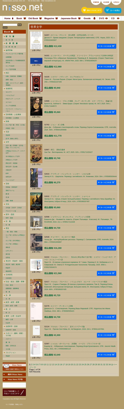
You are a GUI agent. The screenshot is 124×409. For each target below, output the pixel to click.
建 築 (7, 194)
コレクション (11, 352)
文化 (7, 204)
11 (47, 365)
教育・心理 (9, 319)
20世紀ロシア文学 (11, 160)
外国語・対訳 (10, 128)
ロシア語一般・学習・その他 (15, 125)
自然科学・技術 (12, 326)
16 (61, 365)
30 (99, 365)
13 (53, 365)
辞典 (7, 121)
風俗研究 (9, 271)
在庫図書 (9, 57)
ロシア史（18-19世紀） (13, 240)
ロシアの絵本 (10, 66)
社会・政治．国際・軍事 (15, 282)
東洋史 (8, 254)
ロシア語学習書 (11, 69)
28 (93, 365)
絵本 (7, 173)
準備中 (8, 356)
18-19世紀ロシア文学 (13, 156)
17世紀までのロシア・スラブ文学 (15, 152)
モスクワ (9, 92)
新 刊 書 (9, 40)
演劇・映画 (9, 201)
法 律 (8, 295)
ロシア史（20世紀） (12, 244)
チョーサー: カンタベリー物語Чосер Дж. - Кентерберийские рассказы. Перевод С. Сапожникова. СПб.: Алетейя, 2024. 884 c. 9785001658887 (79, 239)
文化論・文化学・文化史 (14, 207)
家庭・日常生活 (11, 346)
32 (104, 365)
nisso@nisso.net (50, 1)
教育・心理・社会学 (13, 316)
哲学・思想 (10, 214)
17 (64, 365)
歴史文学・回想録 (11, 163)
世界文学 (9, 177)
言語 (7, 132)
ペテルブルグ (10, 95)
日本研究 (9, 275)
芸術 (7, 184)
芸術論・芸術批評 (11, 187)
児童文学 (9, 170)
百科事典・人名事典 (13, 114)
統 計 (8, 309)
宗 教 (8, 221)
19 (69, 365)
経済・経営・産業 (12, 302)
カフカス (9, 102)
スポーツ (9, 339)
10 (45, 365)
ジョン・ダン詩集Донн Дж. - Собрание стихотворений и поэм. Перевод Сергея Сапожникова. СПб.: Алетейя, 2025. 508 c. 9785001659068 (80, 127)
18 (66, 365)
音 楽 (7, 197)
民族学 (8, 268)
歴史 (7, 228)
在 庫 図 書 (11, 47)
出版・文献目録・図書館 (14, 76)
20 (72, 365)
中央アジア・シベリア (13, 99)
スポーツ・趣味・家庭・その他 (15, 334)
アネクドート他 (11, 211)
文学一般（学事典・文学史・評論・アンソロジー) (15, 146)
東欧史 (8, 247)
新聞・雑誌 (9, 80)
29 (96, 365)
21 (75, 365)
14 (56, 365)
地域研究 (9, 88)
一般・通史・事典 (11, 232)
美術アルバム (10, 190)
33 (107, 365)
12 (50, 365)
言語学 (8, 135)
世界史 (8, 257)
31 (101, 365)
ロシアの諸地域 (11, 105)
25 (85, 365)
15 (58, 365)
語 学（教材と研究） (12, 138)
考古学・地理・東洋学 (13, 264)
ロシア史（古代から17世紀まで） (15, 236)
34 (109, 365)
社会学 (8, 323)
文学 (7, 142)
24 (83, 365)
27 (91, 365)
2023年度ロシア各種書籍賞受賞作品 (15, 61)
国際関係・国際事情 (12, 288)
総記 (7, 73)
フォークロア (10, 180)
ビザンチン (9, 251)
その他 (8, 349)
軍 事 (8, 292)
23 (80, 365)
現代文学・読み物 (11, 166)
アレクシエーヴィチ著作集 (14, 54)
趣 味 (8, 342)
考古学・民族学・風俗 (14, 261)
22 (77, 365)
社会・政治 (9, 285)
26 (88, 365)
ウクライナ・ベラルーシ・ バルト (14, 110)
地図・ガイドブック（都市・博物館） (15, 84)
